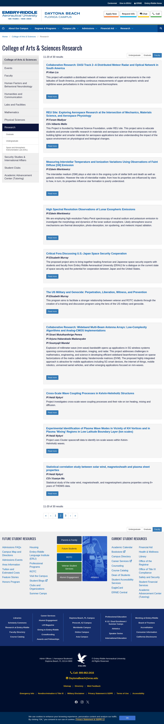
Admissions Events (12, 560)
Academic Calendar (122, 547)
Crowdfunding (48, 634)
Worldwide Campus (82, 627)
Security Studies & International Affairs (15, 159)
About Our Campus (20, 28)
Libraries (17, 618)
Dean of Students (121, 575)
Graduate (10, 134)
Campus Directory (121, 556)
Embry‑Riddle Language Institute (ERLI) (39, 555)
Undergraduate (12, 141)
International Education (116, 638)
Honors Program (11, 582)
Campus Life (70, 28)
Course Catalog (120, 570)
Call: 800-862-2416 (82, 673)
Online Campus (82, 632)
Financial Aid (109, 28)
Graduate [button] (147, 55)
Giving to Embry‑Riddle (48, 630)
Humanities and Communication (13, 96)
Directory (79, 686)
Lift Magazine (48, 625)
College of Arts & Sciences (24, 36)
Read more (52, 97)
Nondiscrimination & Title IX (51, 693)
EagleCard (117, 587)
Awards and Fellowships (48, 639)
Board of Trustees (147, 623)
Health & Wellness (148, 552)
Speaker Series (116, 633)
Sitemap (67, 686)
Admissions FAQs (11, 547)
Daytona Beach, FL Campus (82, 618)
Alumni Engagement (69, 577)
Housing (34, 547)
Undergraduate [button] (134, 55)
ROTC (33, 571)
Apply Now (111, 14)
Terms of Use (123, 693)
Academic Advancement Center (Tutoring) (18, 177)
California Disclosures (147, 637)
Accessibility (138, 693)
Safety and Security (149, 577)
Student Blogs (39, 580)
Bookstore (119, 552)
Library (142, 556)
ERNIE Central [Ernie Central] (119, 592)
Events (8, 68)
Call (156, 13)
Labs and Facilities (15, 104)
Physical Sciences (14, 119)
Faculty (8, 75)
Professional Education (116, 617)
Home (5, 36)
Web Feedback (93, 686)
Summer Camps (38, 593)
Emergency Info (27, 693)
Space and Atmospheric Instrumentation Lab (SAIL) (17, 149)
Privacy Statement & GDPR (90, 719)
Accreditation (146, 627)
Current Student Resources (129, 539)
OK (127, 718)
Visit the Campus (39, 576)
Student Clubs (12, 167)
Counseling (118, 566)
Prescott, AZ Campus (82, 623)
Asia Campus (82, 637)
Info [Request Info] (128, 14)
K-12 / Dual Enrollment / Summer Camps (116, 622)
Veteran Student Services (69, 567)
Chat (143, 14)
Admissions (89, 28)
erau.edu (82, 660)
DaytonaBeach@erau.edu (82, 678)
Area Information (11, 564)
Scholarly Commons (17, 623)
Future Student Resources (19, 539)
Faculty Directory (17, 632)
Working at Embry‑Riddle (146, 618)
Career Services (122, 561)
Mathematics (11, 112)
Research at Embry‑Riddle (17, 627)
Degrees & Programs (47, 28)
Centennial (112, 3)
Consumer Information (146, 632)
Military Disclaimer (75, 693)
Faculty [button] (157, 55)
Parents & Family (69, 540)
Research (126, 28)
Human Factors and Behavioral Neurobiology (18, 85)
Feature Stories (10, 577)
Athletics (116, 629)
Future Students (69, 548)
